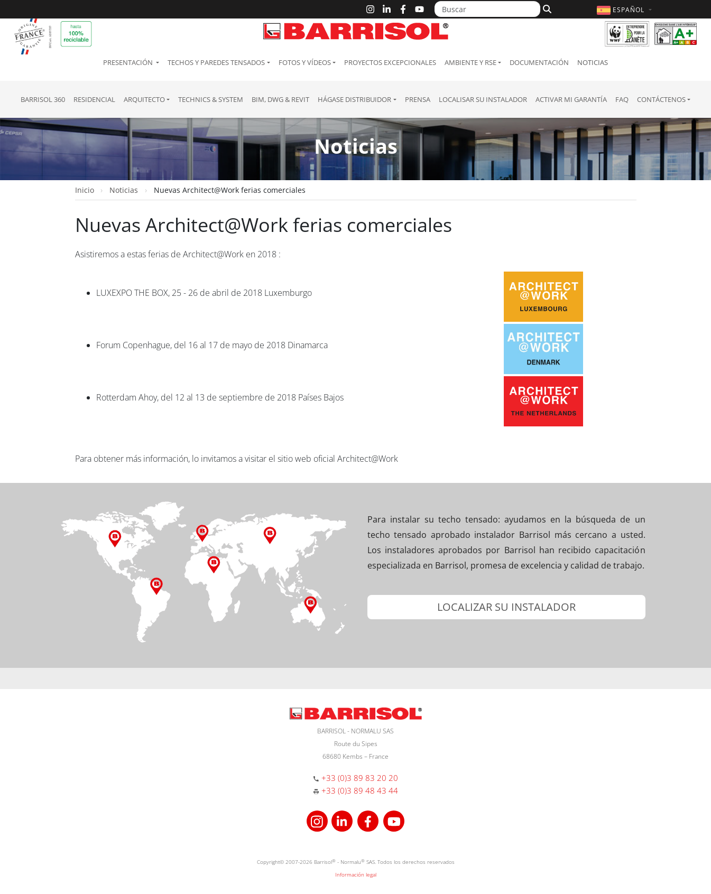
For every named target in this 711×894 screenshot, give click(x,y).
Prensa (417, 99)
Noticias (592, 62)
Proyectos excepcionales (390, 62)
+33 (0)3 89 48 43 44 (359, 790)
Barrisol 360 (43, 99)
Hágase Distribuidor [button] (354, 99)
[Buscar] (487, 9)
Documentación (539, 62)
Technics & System (210, 99)
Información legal (355, 874)
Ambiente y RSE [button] (470, 62)
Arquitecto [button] (144, 99)
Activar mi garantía (571, 99)
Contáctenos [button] (661, 99)
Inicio (84, 190)
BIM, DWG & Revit (280, 99)
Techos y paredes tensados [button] (216, 62)
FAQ (622, 99)
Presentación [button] (128, 62)
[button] (625, 9)
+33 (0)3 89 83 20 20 (359, 777)
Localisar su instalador (483, 99)
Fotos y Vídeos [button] (305, 62)
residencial (94, 99)
